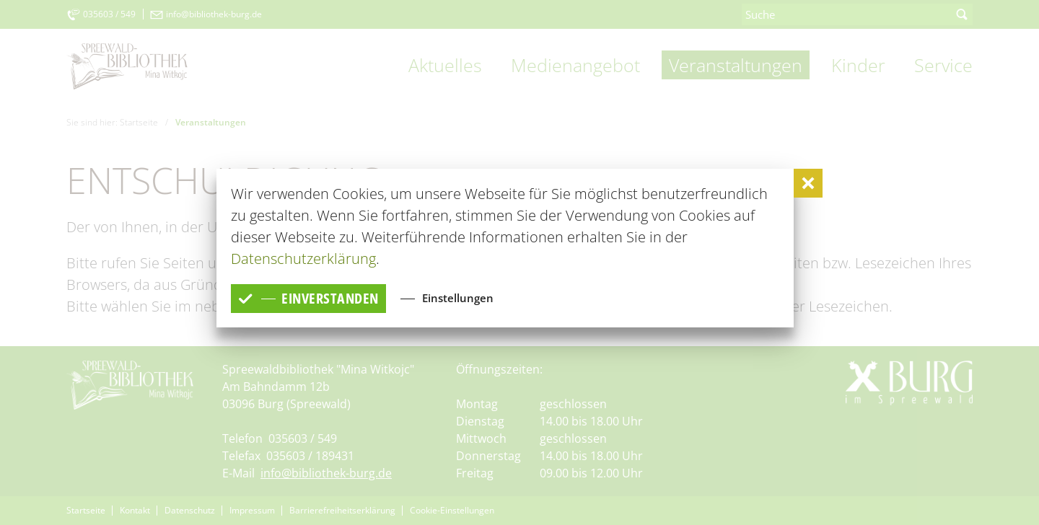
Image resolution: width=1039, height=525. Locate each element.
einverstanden (308, 298)
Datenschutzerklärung (303, 258)
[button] (808, 183)
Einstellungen (458, 298)
